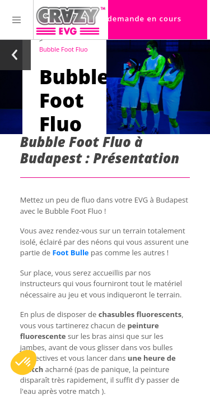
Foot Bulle (70, 252)
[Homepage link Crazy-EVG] (71, 19)
